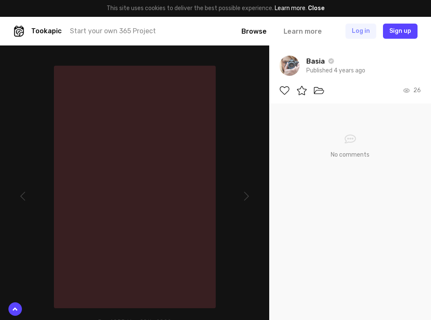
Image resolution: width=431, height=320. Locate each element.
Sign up (400, 31)
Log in (361, 31)
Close (316, 8)
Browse (254, 31)
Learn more (290, 8)
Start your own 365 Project (113, 31)
